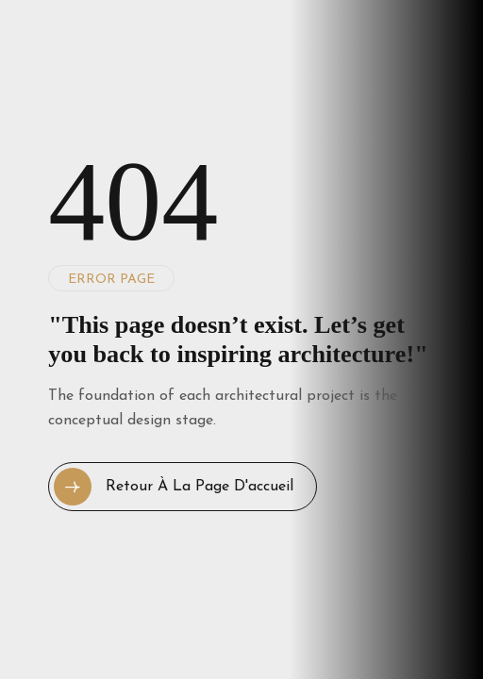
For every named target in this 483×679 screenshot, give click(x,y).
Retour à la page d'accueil (173, 486)
